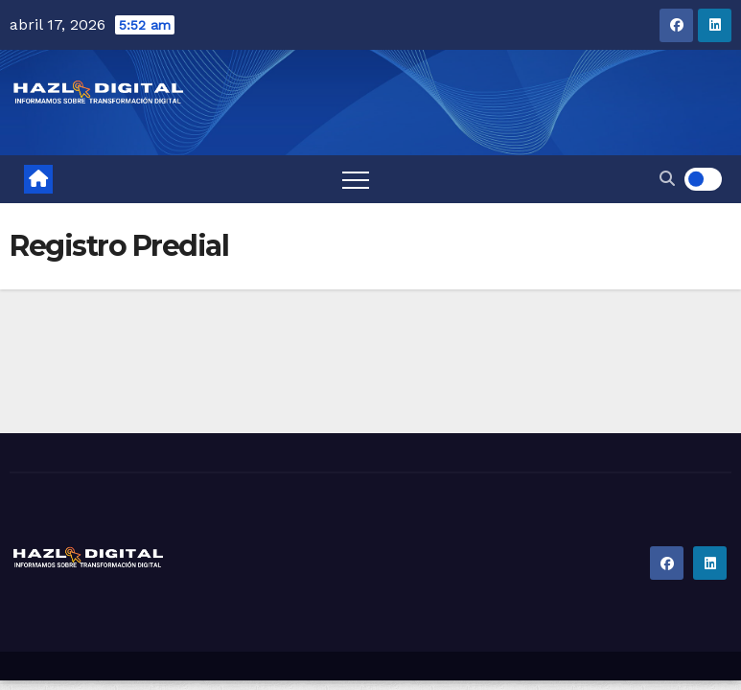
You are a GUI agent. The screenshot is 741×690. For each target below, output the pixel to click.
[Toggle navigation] (356, 179)
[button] (667, 179)
